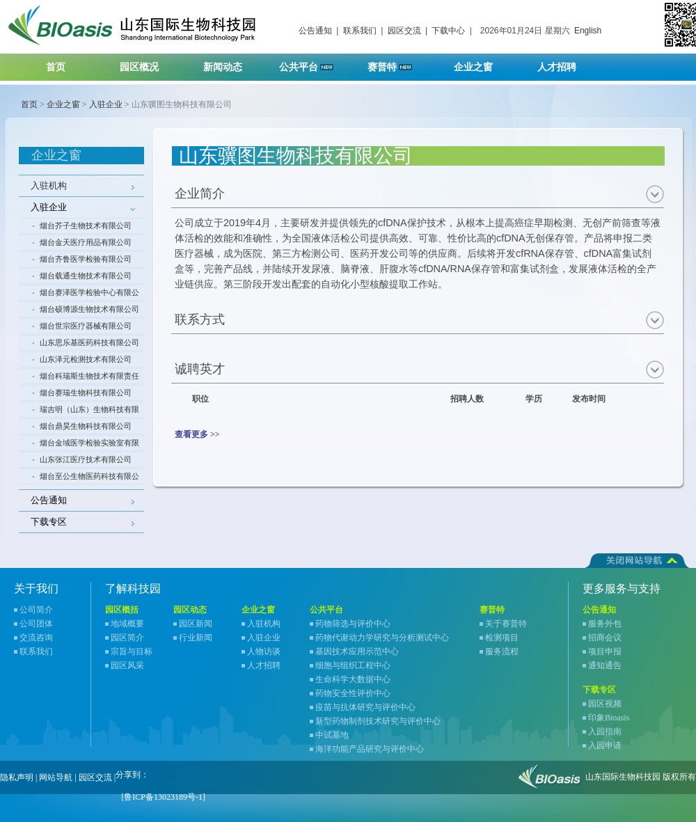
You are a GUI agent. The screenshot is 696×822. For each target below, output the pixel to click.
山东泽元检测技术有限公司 (86, 359)
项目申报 (605, 651)
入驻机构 (49, 185)
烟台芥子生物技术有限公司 (86, 225)
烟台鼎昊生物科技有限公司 (86, 426)
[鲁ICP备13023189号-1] (163, 797)
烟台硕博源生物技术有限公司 (89, 309)
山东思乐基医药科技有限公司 (89, 342)
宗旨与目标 (131, 651)
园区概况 (148, 63)
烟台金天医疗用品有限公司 (86, 242)
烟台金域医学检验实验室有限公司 (89, 444)
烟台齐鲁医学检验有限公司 (86, 259)
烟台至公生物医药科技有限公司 (89, 478)
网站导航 (55, 777)
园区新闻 (195, 624)
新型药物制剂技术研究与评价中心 (378, 721)
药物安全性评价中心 (352, 693)
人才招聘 (565, 63)
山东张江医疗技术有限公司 (86, 459)
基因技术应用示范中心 (357, 651)
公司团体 (36, 624)
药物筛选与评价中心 (352, 624)
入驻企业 (105, 104)
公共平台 (311, 63)
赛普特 (397, 63)
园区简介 (127, 637)
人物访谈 (263, 651)
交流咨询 (36, 637)
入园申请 (605, 745)
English (587, 30)
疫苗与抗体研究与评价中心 (365, 707)
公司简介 (36, 610)
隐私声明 (16, 777)
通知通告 (605, 665)
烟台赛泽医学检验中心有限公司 (89, 294)
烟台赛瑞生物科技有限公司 (86, 392)
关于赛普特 (506, 624)
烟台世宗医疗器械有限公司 (86, 326)
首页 (55, 67)
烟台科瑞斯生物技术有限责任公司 (89, 378)
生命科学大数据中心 (352, 679)
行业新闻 (195, 637)
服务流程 (502, 651)
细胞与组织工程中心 (352, 665)
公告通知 (315, 30)
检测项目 (502, 637)
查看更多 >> (197, 434)
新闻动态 (231, 63)
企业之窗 (482, 63)
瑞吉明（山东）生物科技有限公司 (89, 411)
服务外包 (605, 624)
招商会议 (605, 637)
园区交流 (404, 30)
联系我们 (360, 30)
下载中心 (448, 30)
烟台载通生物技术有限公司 (86, 275)
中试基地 (332, 735)
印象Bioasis (608, 717)
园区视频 (605, 704)
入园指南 (605, 731)
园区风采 (127, 665)
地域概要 (127, 624)
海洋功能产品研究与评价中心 (369, 749)
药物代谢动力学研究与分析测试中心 (382, 637)
